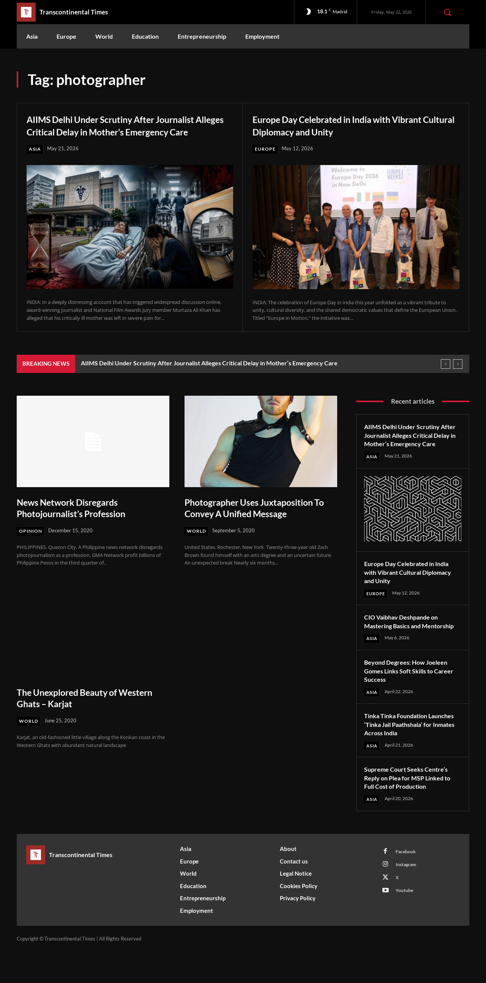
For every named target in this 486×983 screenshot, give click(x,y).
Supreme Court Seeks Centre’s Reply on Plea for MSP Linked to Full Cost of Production (411, 808)
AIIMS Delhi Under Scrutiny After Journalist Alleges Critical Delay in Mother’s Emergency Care (108, 130)
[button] (447, 12)
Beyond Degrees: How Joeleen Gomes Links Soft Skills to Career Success (410, 701)
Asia (35, 161)
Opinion (31, 543)
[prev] (445, 376)
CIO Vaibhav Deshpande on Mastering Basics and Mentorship (405, 647)
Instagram (408, 897)
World (197, 543)
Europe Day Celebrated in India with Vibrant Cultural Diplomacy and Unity (342, 124)
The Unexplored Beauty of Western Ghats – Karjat (75, 710)
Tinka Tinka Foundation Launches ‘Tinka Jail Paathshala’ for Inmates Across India (411, 755)
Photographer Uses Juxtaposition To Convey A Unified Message (258, 520)
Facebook (407, 883)
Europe (265, 149)
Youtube (406, 925)
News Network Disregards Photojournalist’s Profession (79, 520)
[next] (457, 376)
